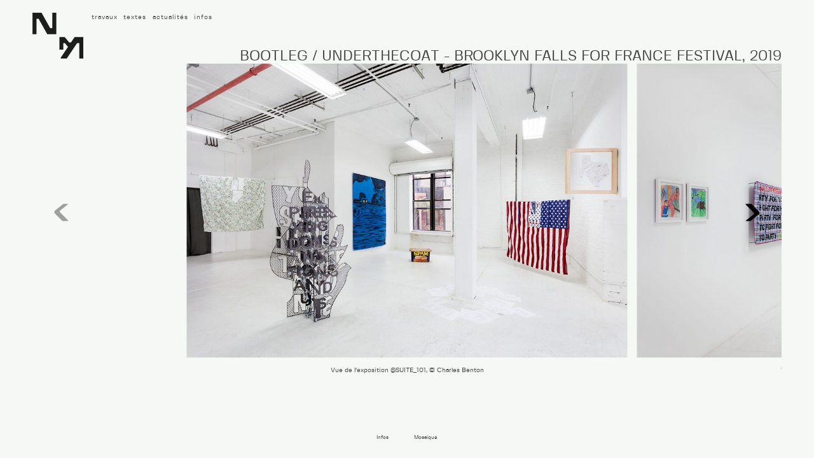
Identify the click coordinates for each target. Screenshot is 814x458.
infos (203, 17)
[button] (752, 213)
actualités (170, 17)
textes (134, 17)
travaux (105, 17)
